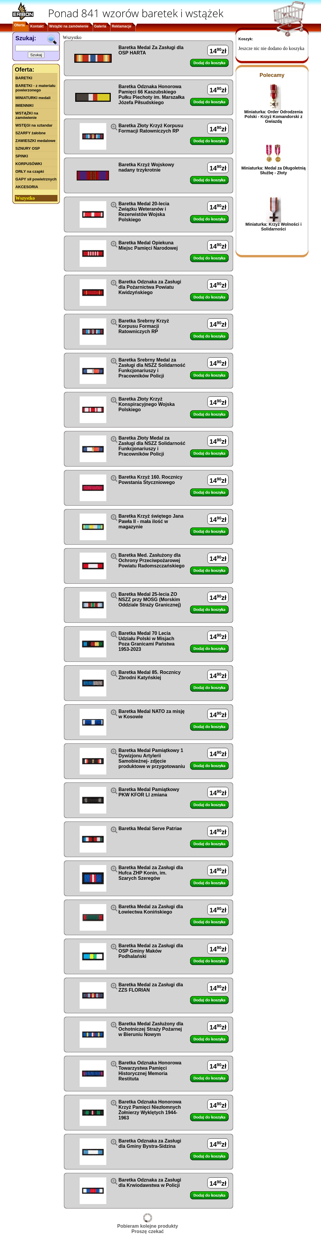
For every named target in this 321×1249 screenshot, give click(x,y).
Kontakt (37, 26)
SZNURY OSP (27, 148)
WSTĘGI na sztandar (33, 125)
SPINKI (21, 156)
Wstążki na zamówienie (69, 26)
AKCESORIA (26, 187)
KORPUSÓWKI (28, 164)
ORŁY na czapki (29, 171)
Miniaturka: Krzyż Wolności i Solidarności (273, 226)
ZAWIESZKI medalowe (35, 140)
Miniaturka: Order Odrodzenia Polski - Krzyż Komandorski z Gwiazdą (273, 116)
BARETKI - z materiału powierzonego (35, 87)
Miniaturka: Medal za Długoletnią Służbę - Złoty (273, 170)
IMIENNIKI (24, 105)
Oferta (19, 25)
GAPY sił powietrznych (36, 179)
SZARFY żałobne (30, 133)
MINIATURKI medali (33, 98)
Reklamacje (121, 26)
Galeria (100, 26)
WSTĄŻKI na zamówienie (26, 115)
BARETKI (23, 78)
